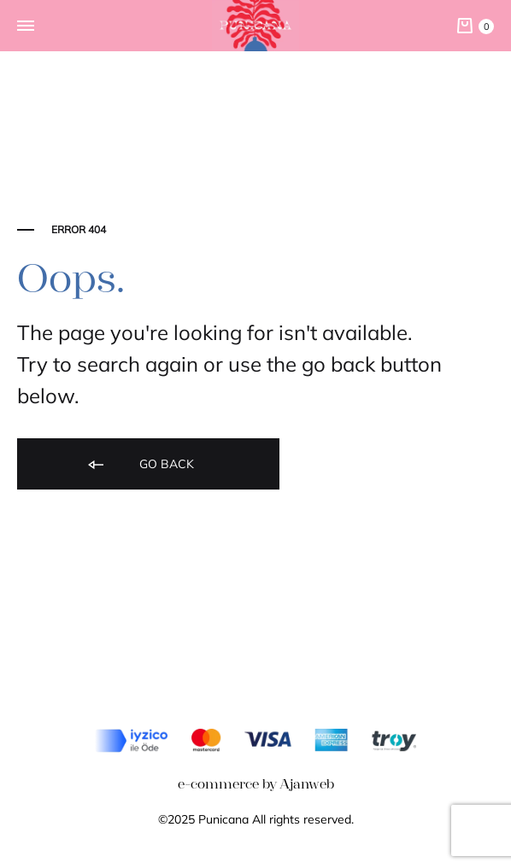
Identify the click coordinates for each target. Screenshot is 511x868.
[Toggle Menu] (25, 26)
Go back (139, 465)
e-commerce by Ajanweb (256, 784)
